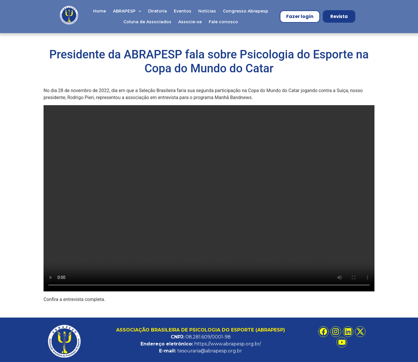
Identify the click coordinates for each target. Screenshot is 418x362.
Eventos (182, 11)
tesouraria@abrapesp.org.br (209, 351)
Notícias (207, 11)
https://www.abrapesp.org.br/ (227, 344)
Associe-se (190, 21)
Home (99, 11)
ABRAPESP (127, 11)
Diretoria (157, 11)
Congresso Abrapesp (245, 11)
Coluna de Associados (147, 21)
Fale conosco (223, 21)
